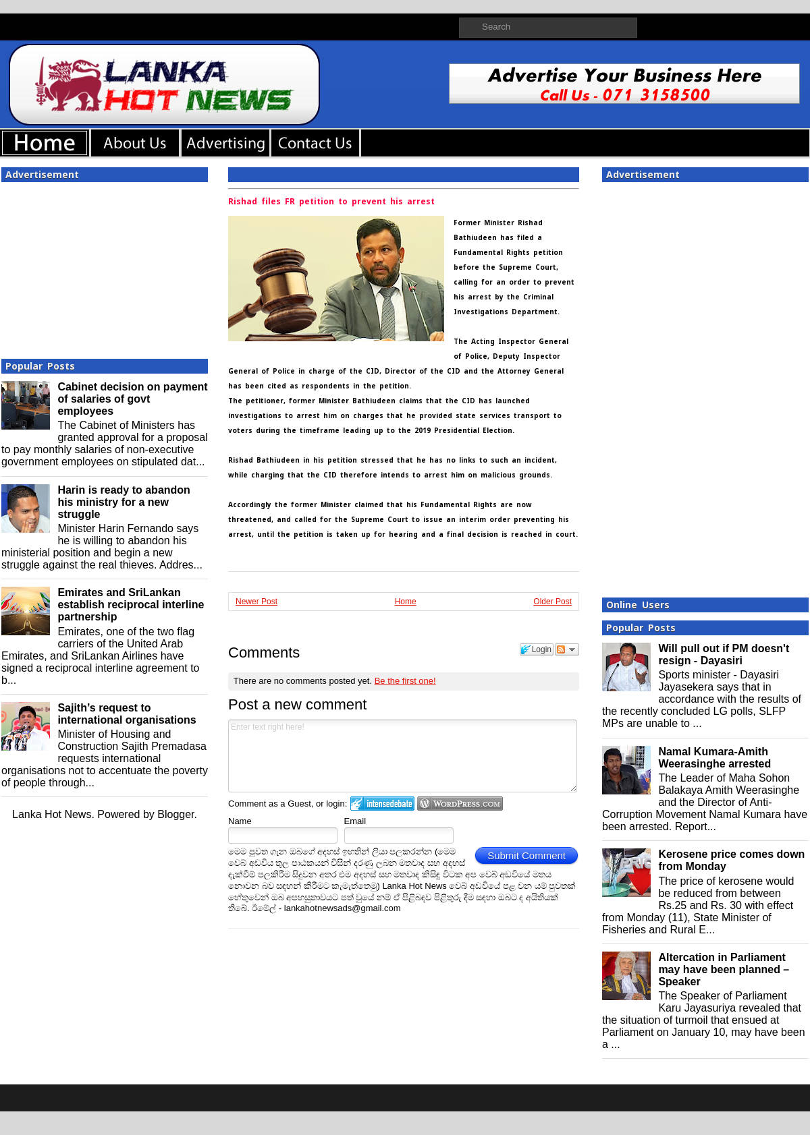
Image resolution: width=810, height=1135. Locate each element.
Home (405, 601)
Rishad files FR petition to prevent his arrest (331, 201)
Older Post (552, 601)
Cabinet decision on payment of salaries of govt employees (132, 399)
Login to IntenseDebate (382, 803)
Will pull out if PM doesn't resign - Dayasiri (723, 654)
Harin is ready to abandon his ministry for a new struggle (123, 502)
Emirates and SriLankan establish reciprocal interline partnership (130, 604)
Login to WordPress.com (460, 803)
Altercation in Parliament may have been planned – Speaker (723, 969)
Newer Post (256, 601)
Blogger (175, 814)
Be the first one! (405, 681)
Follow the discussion (567, 649)
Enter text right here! (402, 756)
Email (355, 821)
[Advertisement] (104, 266)
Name (240, 821)
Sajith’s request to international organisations (126, 714)
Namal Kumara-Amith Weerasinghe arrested (714, 757)
